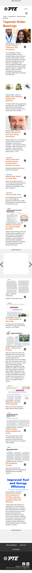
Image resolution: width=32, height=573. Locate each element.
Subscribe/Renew (11, 545)
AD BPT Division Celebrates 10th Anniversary (12, 48)
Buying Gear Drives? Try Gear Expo (13, 177)
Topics (5, 16)
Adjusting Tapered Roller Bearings (13, 403)
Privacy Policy (25, 566)
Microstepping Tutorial (11, 464)
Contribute (16, 549)
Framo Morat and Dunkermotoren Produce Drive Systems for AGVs (13, 162)
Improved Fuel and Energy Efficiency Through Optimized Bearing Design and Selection (13, 498)
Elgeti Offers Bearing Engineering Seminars (14, 99)
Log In (26, 8)
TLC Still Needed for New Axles (14, 320)
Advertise (23, 545)
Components (12, 16)
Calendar (9, 296)
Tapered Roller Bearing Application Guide (13, 431)
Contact (18, 566)
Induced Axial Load (13, 194)
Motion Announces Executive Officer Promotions (13, 135)
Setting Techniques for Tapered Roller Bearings (13, 227)
